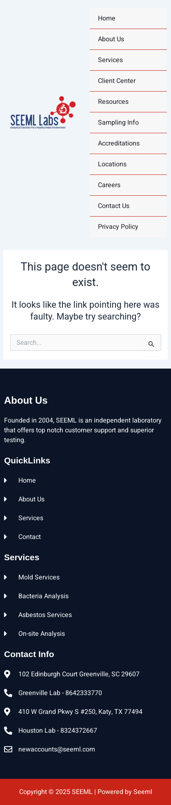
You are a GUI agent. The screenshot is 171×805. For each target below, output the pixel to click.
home (106, 18)
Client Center (116, 81)
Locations (112, 164)
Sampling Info (118, 122)
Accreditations (119, 143)
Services (110, 60)
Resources (113, 102)
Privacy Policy (118, 227)
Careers (109, 185)
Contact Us (113, 206)
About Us (111, 39)
